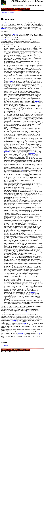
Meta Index (4, 12)
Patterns (6, 345)
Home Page (11, 12)
